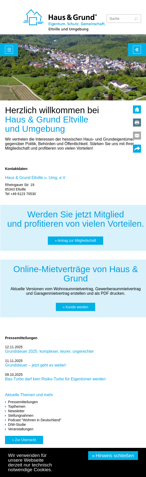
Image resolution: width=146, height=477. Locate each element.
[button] (75, 240)
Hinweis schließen (115, 455)
